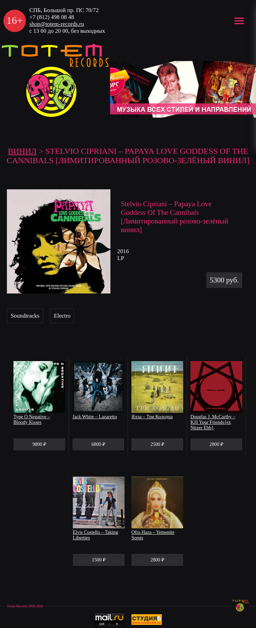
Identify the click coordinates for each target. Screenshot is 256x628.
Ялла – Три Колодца (152, 416)
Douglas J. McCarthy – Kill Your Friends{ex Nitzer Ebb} (212, 422)
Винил (22, 151)
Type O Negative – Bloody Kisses (31, 419)
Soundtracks (25, 315)
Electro (62, 315)
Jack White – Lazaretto (94, 416)
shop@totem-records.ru (56, 24)
